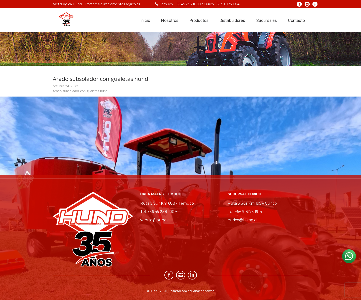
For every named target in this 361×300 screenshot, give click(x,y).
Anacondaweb (203, 291)
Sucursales (266, 20)
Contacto (296, 20)
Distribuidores (232, 20)
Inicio (145, 20)
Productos (199, 20)
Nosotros (169, 20)
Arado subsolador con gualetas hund (80, 91)
